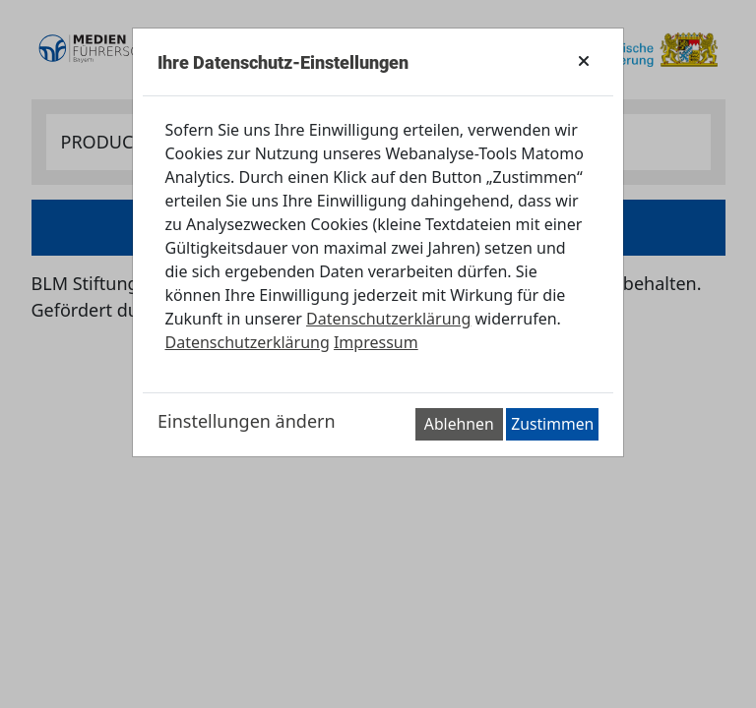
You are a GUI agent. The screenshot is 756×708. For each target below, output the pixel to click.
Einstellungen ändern (247, 421)
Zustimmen (552, 424)
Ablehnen (459, 424)
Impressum (376, 342)
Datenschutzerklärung (388, 318)
